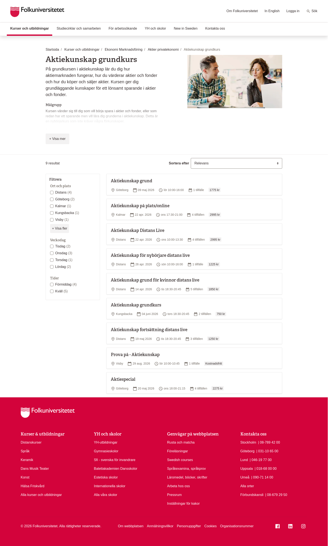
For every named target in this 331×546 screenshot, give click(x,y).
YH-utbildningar (105, 442)
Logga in (292, 11)
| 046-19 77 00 (261, 459)
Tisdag (62, 246)
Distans (63, 192)
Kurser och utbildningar (31, 28)
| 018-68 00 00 (266, 468)
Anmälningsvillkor (160, 526)
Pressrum (174, 495)
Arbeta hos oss (178, 486)
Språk (25, 451)
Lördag (63, 267)
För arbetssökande (122, 28)
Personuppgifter (189, 526)
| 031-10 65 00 (267, 451)
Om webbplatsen (130, 526)
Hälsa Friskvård (32, 486)
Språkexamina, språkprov (186, 468)
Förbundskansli (252, 495)
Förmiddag (66, 284)
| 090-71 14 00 (262, 477)
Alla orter (247, 486)
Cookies (210, 526)
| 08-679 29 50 (276, 494)
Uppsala (246, 468)
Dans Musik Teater (35, 468)
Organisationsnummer (236, 526)
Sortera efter (179, 163)
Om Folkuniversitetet (242, 11)
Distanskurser (31, 442)
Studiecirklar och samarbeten (79, 28)
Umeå (245, 477)
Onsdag (63, 253)
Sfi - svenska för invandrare (115, 460)
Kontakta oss (215, 28)
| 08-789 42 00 (269, 442)
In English (272, 11)
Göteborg (65, 199)
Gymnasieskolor (106, 451)
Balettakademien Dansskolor (115, 468)
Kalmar (63, 206)
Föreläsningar (177, 451)
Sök (311, 11)
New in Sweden (185, 28)
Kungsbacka (67, 213)
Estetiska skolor (106, 477)
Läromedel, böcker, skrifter (187, 477)
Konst (25, 477)
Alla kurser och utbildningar (41, 495)
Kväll (61, 291)
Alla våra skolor (105, 495)
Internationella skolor (110, 486)
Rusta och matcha (181, 442)
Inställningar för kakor (183, 503)
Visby (62, 219)
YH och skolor (155, 28)
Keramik (27, 460)
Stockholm (248, 442)
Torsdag (63, 260)
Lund (244, 460)
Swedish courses (180, 460)
